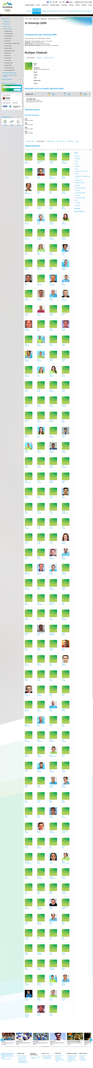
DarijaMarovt (39, 588)
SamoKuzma (51, 512)
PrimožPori (26, 771)
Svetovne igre (6, 26)
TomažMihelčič (27, 618)
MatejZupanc (51, 984)
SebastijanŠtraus (64, 908)
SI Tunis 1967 (7, 60)
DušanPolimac (27, 755)
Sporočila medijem (72, 1055)
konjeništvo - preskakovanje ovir (83, 177)
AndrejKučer (51, 497)
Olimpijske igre (7, 21)
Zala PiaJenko (27, 405)
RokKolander (51, 436)
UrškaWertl (63, 969)
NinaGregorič (27, 345)
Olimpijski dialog (72, 1057)
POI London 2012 (23, 1055)
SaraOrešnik (64, 679)
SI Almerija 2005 (8, 36)
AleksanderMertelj (52, 603)
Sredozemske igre (7, 28)
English (71, 2)
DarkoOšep (50, 695)
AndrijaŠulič (26, 923)
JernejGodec (63, 329)
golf (76, 163)
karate (77, 173)
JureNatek (50, 664)
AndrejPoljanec (39, 755)
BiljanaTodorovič (39, 923)
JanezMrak (63, 649)
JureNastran (27, 664)
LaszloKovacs (39, 466)
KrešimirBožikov (39, 208)
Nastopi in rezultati (48, 57)
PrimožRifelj (26, 816)
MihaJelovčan (51, 390)
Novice (77, 141)
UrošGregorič (39, 345)
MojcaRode (38, 816)
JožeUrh (50, 938)
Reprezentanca (40, 141)
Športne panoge (7, 79)
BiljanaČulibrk (26, 268)
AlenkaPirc (51, 725)
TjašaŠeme (38, 892)
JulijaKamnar (39, 421)
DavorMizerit (63, 634)
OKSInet (71, 5)
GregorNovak (39, 679)
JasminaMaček (64, 542)
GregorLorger (39, 542)
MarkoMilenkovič (64, 618)
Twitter (50, 2)
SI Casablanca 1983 (9, 50)
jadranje (78, 166)
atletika (77, 156)
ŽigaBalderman (52, 177)
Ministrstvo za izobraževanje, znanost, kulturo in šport (56, 2)
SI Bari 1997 (7, 41)
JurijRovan (26, 832)
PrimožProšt (39, 801)
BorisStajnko (27, 877)
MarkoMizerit (26, 649)
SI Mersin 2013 (8, 31)
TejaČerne (38, 253)
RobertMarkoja (64, 573)
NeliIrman (38, 375)
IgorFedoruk (64, 299)
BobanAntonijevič (64, 162)
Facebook (83, 1055)
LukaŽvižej (50, 1014)
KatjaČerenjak (51, 238)
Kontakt (70, 1061)
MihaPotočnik (39, 771)
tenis (77, 200)
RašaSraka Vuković (65, 862)
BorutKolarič (26, 451)
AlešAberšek (27, 162)
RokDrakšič (64, 284)
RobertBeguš (63, 177)
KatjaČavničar (27, 238)
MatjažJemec (63, 390)
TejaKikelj (63, 421)
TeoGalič (38, 329)
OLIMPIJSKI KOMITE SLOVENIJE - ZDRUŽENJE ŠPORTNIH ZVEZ (7, 7)
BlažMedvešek (52, 588)
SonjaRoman (51, 816)
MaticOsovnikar (27, 695)
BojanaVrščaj (39, 969)
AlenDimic (26, 284)
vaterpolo (78, 203)
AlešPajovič (39, 710)
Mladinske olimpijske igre (9, 72)
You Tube (83, 1058)
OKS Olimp (64, 5)
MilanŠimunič (27, 908)
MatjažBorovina (64, 192)
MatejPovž (26, 786)
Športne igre (37, 11)
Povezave (84, 5)
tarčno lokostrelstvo (80, 198)
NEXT (91, 1040)
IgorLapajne (27, 527)
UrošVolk (50, 953)
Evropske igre (6, 24)
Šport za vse (63, 11)
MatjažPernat (63, 710)
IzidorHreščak (39, 360)
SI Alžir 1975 (7, 55)
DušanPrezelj (51, 786)
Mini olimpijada (47, 1058)
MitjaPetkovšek (27, 725)
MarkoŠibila (51, 892)
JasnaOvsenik (27, 710)
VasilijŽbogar (63, 984)
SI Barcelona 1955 (9, 67)
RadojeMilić (26, 634)
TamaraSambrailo (52, 832)
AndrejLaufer (38, 527)
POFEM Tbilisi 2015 (23, 1062)
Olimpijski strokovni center (50, 11)
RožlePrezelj (63, 786)
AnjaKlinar (38, 436)
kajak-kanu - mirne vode (82, 171)
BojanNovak (26, 679)
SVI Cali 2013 (22, 1058)
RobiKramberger (28, 481)
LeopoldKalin (27, 421)
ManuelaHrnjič (64, 360)
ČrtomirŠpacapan (39, 908)
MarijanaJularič (64, 405)
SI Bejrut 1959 (7, 65)
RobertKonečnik (64, 451)
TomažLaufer (51, 527)
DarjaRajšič (63, 801)
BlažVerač (63, 938)
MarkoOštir (63, 695)
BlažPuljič (50, 801)
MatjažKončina (51, 451)
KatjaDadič (50, 268)
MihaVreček (26, 969)
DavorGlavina (51, 329)
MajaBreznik (64, 208)
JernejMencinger (39, 603)
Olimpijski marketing (74, 11)
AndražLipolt (26, 542)
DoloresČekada (39, 238)
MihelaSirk (63, 847)
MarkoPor (63, 755)
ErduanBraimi (51, 208)
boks (77, 161)
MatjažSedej (26, 847)
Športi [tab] (76, 153)
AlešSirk (50, 847)
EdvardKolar (63, 436)
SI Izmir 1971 (7, 58)
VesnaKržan (38, 497)
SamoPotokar (64, 771)
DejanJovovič (51, 405)
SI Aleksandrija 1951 (9, 70)
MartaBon (50, 192)
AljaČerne (26, 253)
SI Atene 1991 (7, 46)
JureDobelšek (39, 284)
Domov (29, 11)
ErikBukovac (27, 223)
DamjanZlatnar (39, 984)
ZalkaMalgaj (38, 558)
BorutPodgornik (39, 740)
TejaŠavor (26, 892)
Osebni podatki (30, 57)
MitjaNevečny (64, 664)
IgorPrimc (26, 801)
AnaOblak (50, 679)
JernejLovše (51, 542)
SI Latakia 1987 (8, 48)
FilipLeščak (63, 527)
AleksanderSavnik (64, 832)
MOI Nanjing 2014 (23, 1061)
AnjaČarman (64, 223)
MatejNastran (39, 664)
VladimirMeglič (64, 588)
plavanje (78, 185)
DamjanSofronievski (28, 862)
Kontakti (77, 5)
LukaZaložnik (27, 984)
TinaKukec (26, 512)
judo (77, 168)
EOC (64, 2)
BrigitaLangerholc (64, 512)
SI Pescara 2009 (8, 33)
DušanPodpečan (52, 740)
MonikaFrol (63, 314)
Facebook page (48, 2)
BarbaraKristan (51, 481)
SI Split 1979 (7, 53)
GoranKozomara (64, 466)
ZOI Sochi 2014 (22, 1057)
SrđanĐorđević (39, 299)
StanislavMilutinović (52, 634)
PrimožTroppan (27, 938)
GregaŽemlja (26, 999)
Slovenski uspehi (30, 141)
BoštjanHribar (51, 360)
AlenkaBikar (39, 192)
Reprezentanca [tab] (79, 211)
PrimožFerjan (39, 314)
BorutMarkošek (27, 588)
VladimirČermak (64, 238)
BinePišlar (63, 725)
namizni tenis (79, 180)
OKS (30, 18)
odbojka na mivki (80, 182)
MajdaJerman (39, 405)
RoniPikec (38, 725)
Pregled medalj (50, 141)
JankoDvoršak (27, 299)
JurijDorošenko (52, 284)
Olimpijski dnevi (47, 1057)
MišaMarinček (27, 573)
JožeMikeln (51, 618)
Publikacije (70, 1058)
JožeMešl (63, 603)
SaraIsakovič (51, 375)
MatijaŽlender (39, 999)
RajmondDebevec (64, 268)
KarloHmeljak (27, 360)
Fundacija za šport (54, 2)
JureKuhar (63, 497)
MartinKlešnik (26, 436)
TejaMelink (26, 603)
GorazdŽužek (39, 1014)
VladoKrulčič (26, 497)
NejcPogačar (64, 740)
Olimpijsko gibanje (29, 5)
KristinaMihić (39, 618)
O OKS (38, 5)
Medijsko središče (54, 5)
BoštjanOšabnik (39, 695)
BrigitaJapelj (38, 390)
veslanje (78, 205)
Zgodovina (58, 1057)
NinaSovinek (51, 862)
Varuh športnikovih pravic (60, 1060)
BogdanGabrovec (27, 329)
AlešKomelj (39, 451)
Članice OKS (45, 5)
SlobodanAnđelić (51, 162)
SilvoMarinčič (39, 573)
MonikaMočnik (51, 649)
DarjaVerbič (26, 953)
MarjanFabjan (51, 299)
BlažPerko (50, 710)
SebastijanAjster (39, 162)
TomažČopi (63, 253)
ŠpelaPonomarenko (53, 755)
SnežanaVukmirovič (52, 969)
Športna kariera (87, 11)
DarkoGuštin (51, 345)
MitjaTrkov (63, 923)
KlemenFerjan (27, 314)
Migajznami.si (84, 1059)
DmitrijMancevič (51, 558)
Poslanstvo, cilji (59, 1055)
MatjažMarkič (51, 573)
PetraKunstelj (39, 512)
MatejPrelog (38, 786)
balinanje (78, 158)
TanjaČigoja (51, 253)
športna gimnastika (80, 193)
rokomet (78, 190)
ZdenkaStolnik (64, 877)
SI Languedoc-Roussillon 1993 (12, 43)
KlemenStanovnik (39, 877)
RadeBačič (38, 177)
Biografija (39, 57)
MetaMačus (26, 558)
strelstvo (78, 195)
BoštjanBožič (27, 208)
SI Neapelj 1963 (8, 63)
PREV (2, 1040)
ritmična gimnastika (80, 187)
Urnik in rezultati (61, 141)
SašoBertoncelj (27, 192)
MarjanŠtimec (51, 908)
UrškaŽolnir (50, 999)
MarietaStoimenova (52, 877)
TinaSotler (38, 862)
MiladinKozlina (51, 466)
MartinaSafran (39, 832)
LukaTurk (38, 938)
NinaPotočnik (51, 771)
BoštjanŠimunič (64, 892)
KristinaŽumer (64, 999)
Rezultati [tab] (77, 208)
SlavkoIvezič (26, 390)
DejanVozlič (63, 953)
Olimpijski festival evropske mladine (10, 75)
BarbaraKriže (64, 481)
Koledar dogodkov (48, 1055)
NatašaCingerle (51, 223)
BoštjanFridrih (51, 314)
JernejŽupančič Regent (27, 1015)
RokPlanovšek (27, 740)
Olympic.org (60, 2)
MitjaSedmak (39, 847)
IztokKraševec (39, 481)
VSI (90, 149)
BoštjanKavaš (51, 421)
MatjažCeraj (38, 223)
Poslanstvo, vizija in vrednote (35, 1058)
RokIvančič (63, 375)
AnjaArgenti (26, 177)
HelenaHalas (63, 345)
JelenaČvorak (39, 268)
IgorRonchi (63, 816)
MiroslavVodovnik (39, 953)
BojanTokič (50, 923)
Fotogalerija (70, 141)
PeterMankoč (64, 558)
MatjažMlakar (39, 649)
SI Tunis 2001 (7, 38)
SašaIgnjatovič (27, 375)
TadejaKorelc (26, 466)
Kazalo (90, 5)
